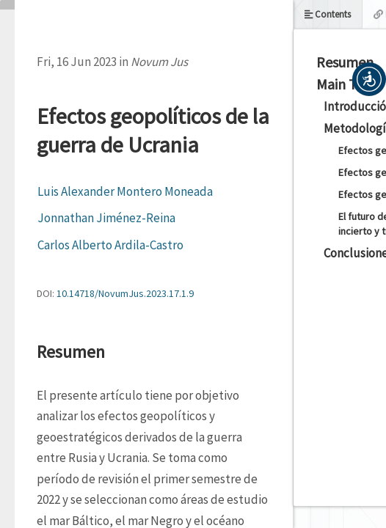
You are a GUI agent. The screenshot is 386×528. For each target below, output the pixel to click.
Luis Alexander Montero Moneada (125, 191)
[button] (369, 79)
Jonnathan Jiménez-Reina (106, 218)
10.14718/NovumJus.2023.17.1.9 (125, 293)
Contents (328, 14)
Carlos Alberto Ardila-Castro (110, 245)
